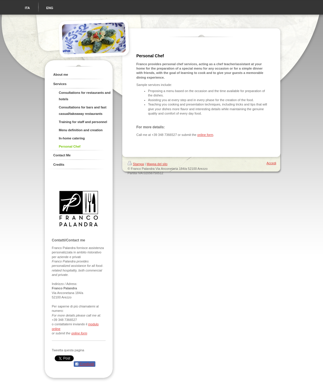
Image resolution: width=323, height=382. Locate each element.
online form (79, 333)
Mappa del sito (157, 164)
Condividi (84, 364)
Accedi (271, 163)
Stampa (136, 164)
